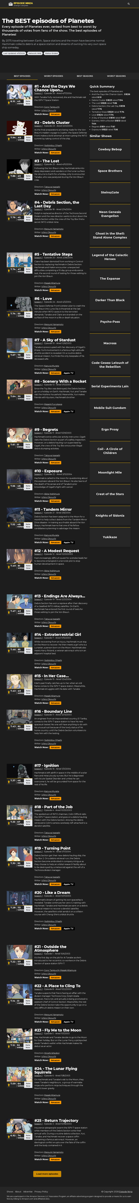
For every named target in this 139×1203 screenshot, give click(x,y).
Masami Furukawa (53, 404)
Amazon (55, 114)
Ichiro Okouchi (48, 110)
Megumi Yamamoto (53, 229)
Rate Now (28, 102)
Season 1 (38, 93)
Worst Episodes (53, 76)
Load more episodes (47, 1174)
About (18, 1192)
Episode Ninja (125, 1192)
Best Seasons (85, 76)
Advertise (28, 1192)
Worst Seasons (116, 76)
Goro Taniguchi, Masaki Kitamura (60, 970)
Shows (10, 1192)
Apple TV (68, 373)
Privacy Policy (41, 1192)
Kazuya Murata (51, 366)
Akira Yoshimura (52, 494)
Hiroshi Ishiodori (52, 1053)
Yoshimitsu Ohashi (53, 145)
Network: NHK (35, 53)
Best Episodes (22, 76)
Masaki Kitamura (52, 283)
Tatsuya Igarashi (52, 187)
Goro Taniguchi (51, 107)
